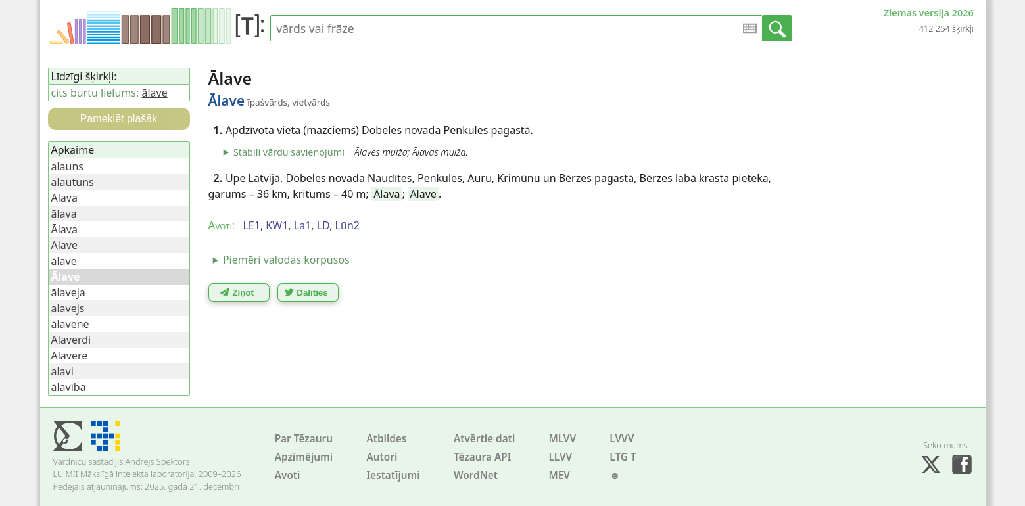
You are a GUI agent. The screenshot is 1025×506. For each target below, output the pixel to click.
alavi (62, 371)
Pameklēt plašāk (118, 118)
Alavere (69, 355)
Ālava (386, 194)
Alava (64, 198)
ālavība (68, 387)
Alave (423, 194)
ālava (64, 213)
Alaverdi (71, 340)
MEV (559, 475)
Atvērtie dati (484, 439)
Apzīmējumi (304, 457)
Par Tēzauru (304, 439)
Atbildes (386, 439)
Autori (381, 457)
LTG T (622, 457)
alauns (67, 166)
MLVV (562, 439)
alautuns (72, 182)
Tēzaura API (483, 457)
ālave (154, 92)
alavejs (68, 308)
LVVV (621, 439)
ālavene (70, 324)
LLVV (560, 457)
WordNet (476, 475)
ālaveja (68, 292)
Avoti (287, 475)
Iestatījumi (392, 475)
